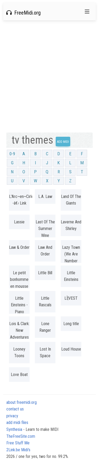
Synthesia (14, 429)
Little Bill (45, 272)
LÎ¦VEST (71, 298)
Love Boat (19, 374)
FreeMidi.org (23, 13)
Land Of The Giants (71, 200)
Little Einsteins (71, 276)
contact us (15, 409)
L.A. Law (45, 196)
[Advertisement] (49, 76)
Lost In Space (45, 353)
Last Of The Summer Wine (45, 228)
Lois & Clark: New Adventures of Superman (19, 337)
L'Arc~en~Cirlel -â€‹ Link (19, 200)
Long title (71, 323)
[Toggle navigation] (87, 11)
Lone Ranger (45, 327)
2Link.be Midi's (18, 449)
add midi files (17, 422)
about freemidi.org (21, 402)
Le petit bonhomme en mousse (19, 279)
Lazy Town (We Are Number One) (71, 257)
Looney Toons (19, 353)
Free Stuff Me (18, 442)
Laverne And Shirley (71, 225)
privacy (12, 415)
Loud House (71, 349)
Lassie (19, 221)
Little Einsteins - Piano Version (19, 308)
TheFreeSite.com (20, 436)
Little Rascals (45, 302)
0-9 (12, 153)
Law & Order (19, 247)
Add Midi (63, 142)
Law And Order (45, 251)
